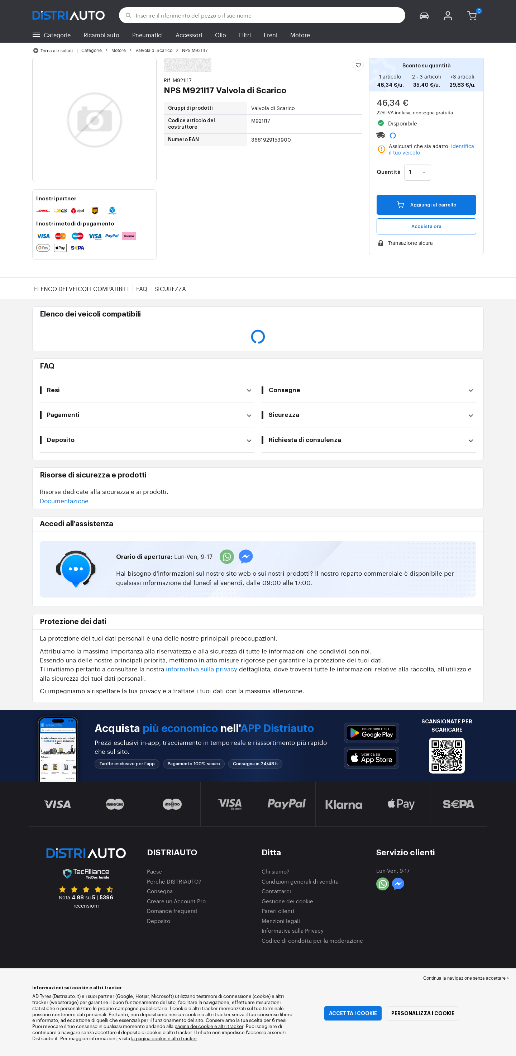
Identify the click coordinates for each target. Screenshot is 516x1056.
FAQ (141, 288)
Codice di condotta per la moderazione (312, 940)
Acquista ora (426, 226)
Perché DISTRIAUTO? (174, 881)
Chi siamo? (276, 871)
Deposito (158, 920)
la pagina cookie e (151, 1038)
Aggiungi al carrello (427, 204)
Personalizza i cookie (422, 1013)
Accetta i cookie (353, 1013)
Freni (270, 35)
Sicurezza (170, 288)
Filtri (245, 35)
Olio (220, 35)
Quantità (389, 172)
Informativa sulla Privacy (293, 930)
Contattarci (276, 891)
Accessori (189, 35)
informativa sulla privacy (201, 669)
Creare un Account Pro (176, 901)
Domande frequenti (172, 910)
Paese (154, 871)
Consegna (160, 891)
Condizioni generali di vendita (300, 881)
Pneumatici (147, 35)
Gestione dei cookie (287, 901)
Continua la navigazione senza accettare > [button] (466, 978)
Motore (300, 35)
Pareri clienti (278, 910)
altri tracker (184, 1038)
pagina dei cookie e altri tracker (209, 1026)
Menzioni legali (281, 920)
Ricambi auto (101, 35)
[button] (424, 15)
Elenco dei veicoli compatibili (81, 288)
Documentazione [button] (64, 500)
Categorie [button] (57, 35)
